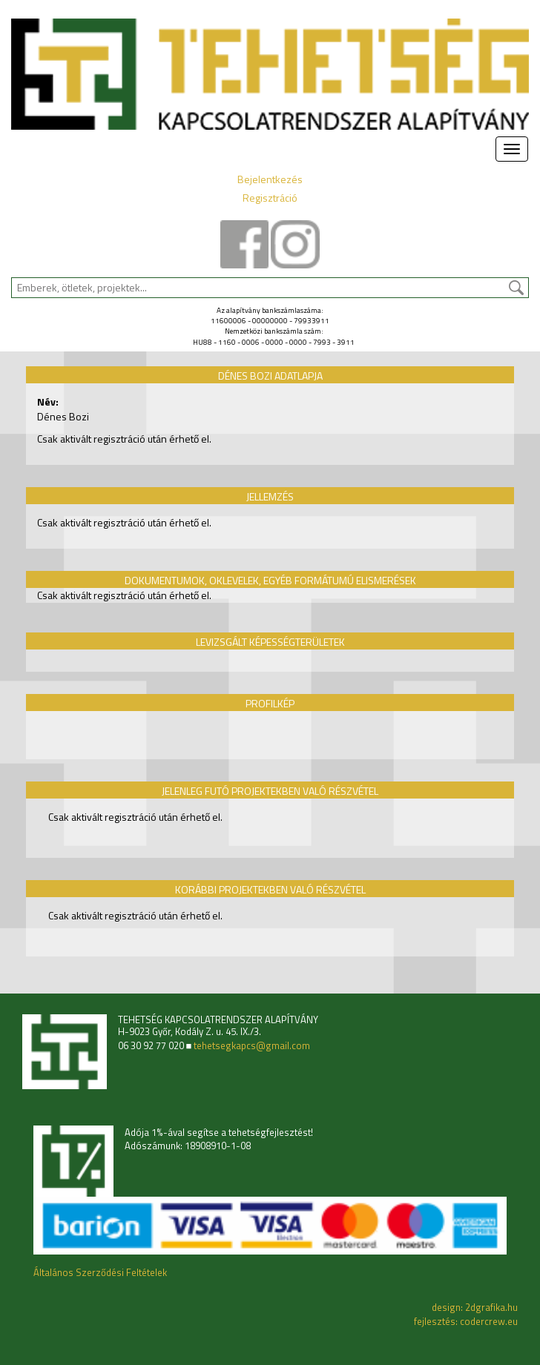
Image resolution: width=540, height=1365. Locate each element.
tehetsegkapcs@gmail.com (252, 1046)
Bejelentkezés (270, 179)
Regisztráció (270, 197)
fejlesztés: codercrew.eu (466, 1321)
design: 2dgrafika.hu (475, 1307)
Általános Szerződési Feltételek (100, 1272)
